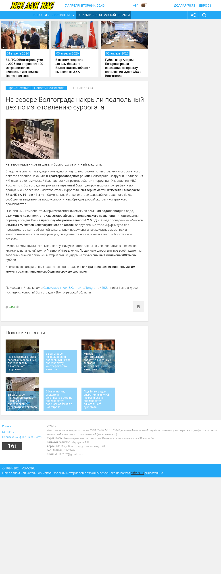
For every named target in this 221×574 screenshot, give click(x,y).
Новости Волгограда (49, 88)
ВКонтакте (76, 287)
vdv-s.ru (137, 472)
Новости (40, 15)
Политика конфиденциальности (22, 437)
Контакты (8, 431)
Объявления (61, 15)
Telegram (91, 287)
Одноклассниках (55, 287)
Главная (7, 426)
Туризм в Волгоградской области (103, 15)
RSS (105, 287)
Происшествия (18, 88)
